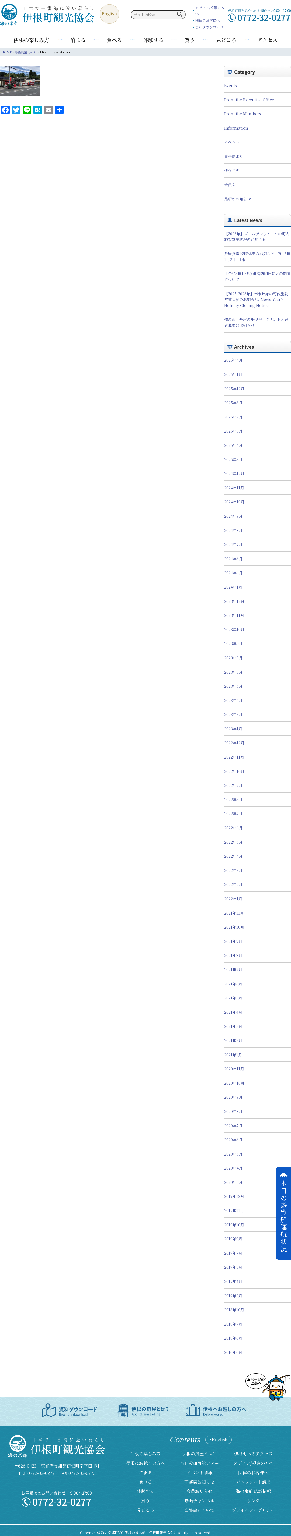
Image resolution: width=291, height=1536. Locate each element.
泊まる (78, 39)
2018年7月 (233, 1324)
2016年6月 (233, 1352)
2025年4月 (233, 445)
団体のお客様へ (207, 20)
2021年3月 (233, 1026)
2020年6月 (233, 1139)
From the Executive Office (249, 99)
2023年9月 (233, 643)
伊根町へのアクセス (253, 1454)
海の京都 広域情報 (253, 1491)
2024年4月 (233, 572)
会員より (231, 184)
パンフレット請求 (253, 1482)
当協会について (199, 1510)
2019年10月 (234, 1224)
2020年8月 (233, 1111)
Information (236, 128)
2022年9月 (233, 785)
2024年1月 (233, 587)
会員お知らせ (199, 1491)
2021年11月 (234, 913)
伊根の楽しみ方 (31, 39)
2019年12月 (234, 1196)
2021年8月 (233, 955)
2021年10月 (234, 927)
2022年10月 (234, 771)
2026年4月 (233, 360)
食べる (114, 39)
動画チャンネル (199, 1500)
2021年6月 (233, 984)
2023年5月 (233, 700)
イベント (231, 142)
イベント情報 (199, 1472)
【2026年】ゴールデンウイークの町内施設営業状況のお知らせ (256, 236)
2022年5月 (233, 842)
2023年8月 (233, 657)
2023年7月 (233, 672)
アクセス (267, 39)
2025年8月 (233, 402)
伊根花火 (231, 170)
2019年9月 (233, 1238)
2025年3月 (233, 459)
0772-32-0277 (41, 1473)
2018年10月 (234, 1309)
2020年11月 (234, 1068)
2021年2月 (233, 1040)
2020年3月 (233, 1182)
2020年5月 (233, 1154)
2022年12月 (234, 742)
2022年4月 (233, 856)
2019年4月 (233, 1281)
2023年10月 (234, 629)
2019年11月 (234, 1210)
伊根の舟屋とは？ (199, 1454)
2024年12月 (234, 473)
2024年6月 (233, 558)
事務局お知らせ (199, 1482)
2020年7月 (233, 1125)
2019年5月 (233, 1267)
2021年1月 (233, 1054)
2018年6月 (233, 1338)
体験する (153, 39)
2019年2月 (233, 1295)
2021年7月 (233, 969)
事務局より (233, 156)
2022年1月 (233, 898)
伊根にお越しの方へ (145, 1463)
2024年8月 (233, 530)
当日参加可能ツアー (199, 1463)
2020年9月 (233, 1097)
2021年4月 (233, 1012)
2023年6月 (233, 686)
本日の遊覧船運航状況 (283, 1216)
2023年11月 (234, 615)
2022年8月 (233, 799)
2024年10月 (234, 501)
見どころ (226, 39)
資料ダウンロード (209, 27)
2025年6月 (233, 431)
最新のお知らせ (237, 199)
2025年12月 (234, 388)
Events (230, 85)
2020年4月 (233, 1168)
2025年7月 (233, 417)
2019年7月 (233, 1253)
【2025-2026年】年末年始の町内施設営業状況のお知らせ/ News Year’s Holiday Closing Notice (256, 299)
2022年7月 (233, 813)
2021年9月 (233, 941)
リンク (253, 1500)
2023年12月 (234, 601)
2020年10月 (234, 1083)
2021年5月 (233, 998)
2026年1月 (233, 374)
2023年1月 (233, 728)
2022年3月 (233, 870)
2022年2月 (233, 884)
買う (190, 39)
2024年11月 (234, 487)
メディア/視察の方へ (253, 1463)
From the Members (242, 113)
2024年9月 (233, 516)
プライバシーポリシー (253, 1510)
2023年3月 (233, 714)
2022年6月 (233, 828)
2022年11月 (234, 757)
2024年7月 (233, 544)
